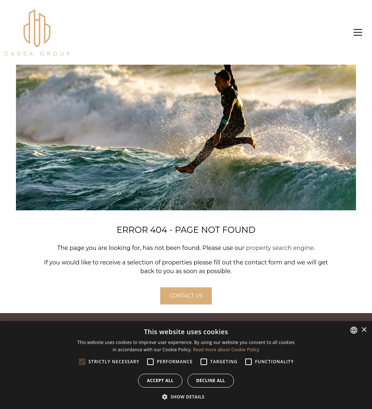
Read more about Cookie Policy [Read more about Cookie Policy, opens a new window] (226, 350)
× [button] (364, 330)
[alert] (186, 365)
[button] (186, 396)
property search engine (280, 247)
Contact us (185, 295)
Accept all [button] (160, 380)
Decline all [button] (210, 380)
